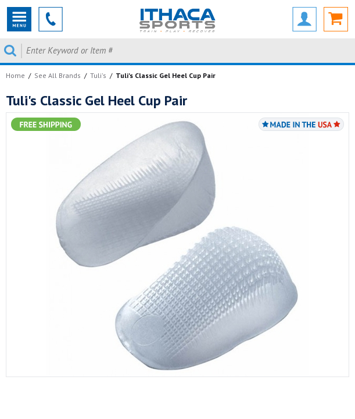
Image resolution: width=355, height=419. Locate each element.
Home (15, 75)
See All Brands (57, 75)
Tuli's (98, 75)
